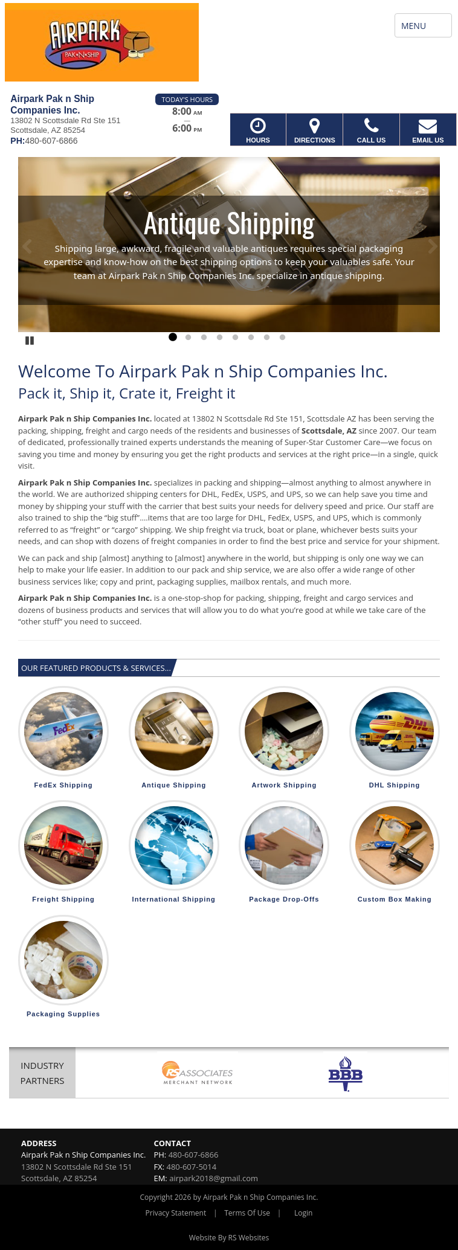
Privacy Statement (176, 1213)
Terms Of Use (247, 1213)
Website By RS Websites (229, 1237)
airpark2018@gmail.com (213, 1178)
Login (303, 1213)
